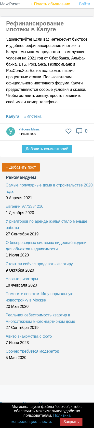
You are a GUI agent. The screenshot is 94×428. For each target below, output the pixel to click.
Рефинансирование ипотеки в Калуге (35, 26)
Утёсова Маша (29, 129)
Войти (84, 4)
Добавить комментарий (47, 149)
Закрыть (71, 422)
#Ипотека (32, 116)
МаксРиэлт (10, 4)
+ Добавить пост (21, 167)
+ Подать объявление (50, 4)
